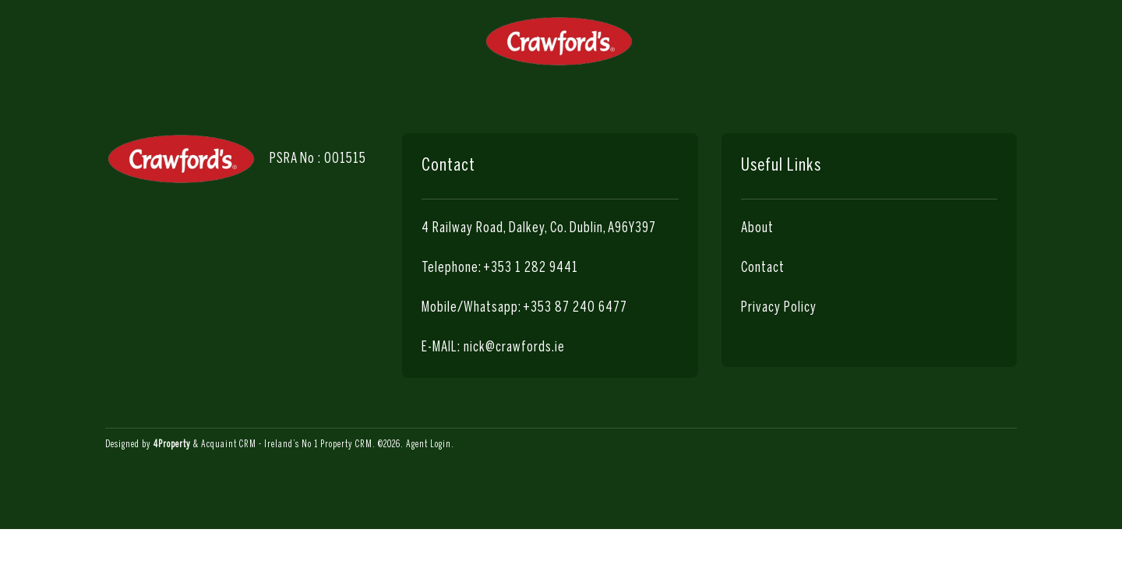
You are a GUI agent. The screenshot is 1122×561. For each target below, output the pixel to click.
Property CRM (346, 444)
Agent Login (428, 444)
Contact (763, 268)
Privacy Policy (779, 308)
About (757, 228)
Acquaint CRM (228, 444)
